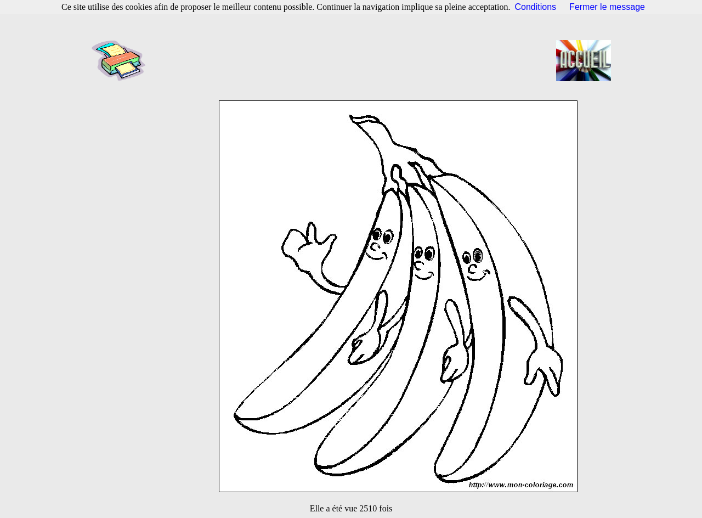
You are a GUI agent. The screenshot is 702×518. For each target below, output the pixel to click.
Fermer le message (607, 7)
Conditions (536, 7)
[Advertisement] (354, 60)
